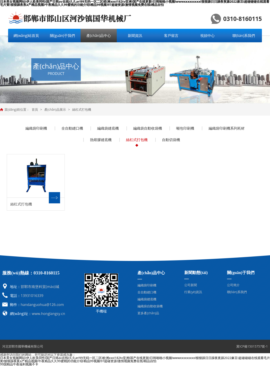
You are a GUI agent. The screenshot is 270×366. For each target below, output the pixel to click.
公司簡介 (233, 285)
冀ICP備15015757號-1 (252, 346)
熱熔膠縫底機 (101, 139)
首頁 (35, 109)
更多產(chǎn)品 (148, 313)
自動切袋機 (171, 139)
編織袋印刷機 (36, 128)
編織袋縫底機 (108, 128)
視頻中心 (207, 35)
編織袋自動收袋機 (147, 128)
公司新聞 (190, 285)
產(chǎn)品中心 (98, 35)
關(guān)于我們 (62, 35)
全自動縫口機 (72, 128)
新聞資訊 (135, 35)
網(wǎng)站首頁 (26, 35)
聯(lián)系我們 (243, 35)
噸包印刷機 (185, 128)
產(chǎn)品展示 (55, 109)
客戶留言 (171, 35)
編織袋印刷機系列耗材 (227, 128)
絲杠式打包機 (81, 109)
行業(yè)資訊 (193, 292)
